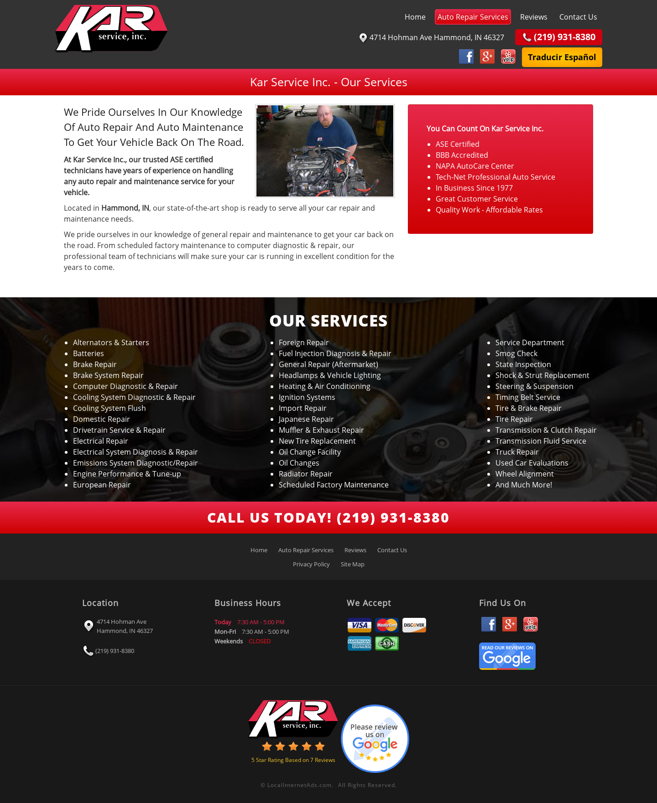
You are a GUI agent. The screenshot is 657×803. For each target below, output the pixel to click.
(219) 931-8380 (114, 651)
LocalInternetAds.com (299, 785)
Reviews (534, 17)
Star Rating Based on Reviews (293, 760)
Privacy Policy (311, 564)
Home (415, 17)
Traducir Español (562, 57)
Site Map (353, 564)
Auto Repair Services (473, 17)
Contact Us (578, 17)
